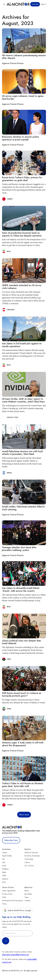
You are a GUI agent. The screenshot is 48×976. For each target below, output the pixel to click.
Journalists (28, 894)
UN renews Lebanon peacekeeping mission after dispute (24, 57)
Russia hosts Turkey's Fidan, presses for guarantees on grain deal (22, 179)
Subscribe (35, 4)
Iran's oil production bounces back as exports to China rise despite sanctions (22, 234)
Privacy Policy (7, 894)
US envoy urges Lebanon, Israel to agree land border (23, 97)
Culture (27, 862)
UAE (3, 862)
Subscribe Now (11, 840)
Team (26, 897)
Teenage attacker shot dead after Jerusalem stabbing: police (19, 549)
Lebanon (5, 879)
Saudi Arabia (7, 855)
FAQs (4, 897)
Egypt (4, 872)
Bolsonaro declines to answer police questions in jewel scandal (20, 138)
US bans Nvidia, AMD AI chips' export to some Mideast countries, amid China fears (23, 400)
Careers (27, 900)
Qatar (4, 875)
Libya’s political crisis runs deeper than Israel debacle (21, 642)
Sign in (43, 4)
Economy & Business (32, 855)
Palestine (5, 869)
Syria (4, 882)
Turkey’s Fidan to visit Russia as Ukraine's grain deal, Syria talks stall (22, 785)
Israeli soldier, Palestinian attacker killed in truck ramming (23, 508)
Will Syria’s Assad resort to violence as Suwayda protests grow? (21, 694)
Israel (4, 865)
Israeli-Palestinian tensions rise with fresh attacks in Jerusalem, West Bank (22, 453)
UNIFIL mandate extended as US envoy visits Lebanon (21, 287)
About (26, 890)
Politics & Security (31, 852)
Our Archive (29, 865)
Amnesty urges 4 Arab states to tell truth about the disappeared (22, 744)
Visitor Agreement (8, 890)
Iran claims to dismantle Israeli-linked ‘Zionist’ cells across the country (20, 589)
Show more (24, 814)
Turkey (4, 852)
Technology (28, 859)
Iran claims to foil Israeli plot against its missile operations (22, 345)
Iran (3, 859)
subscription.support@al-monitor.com (15, 954)
